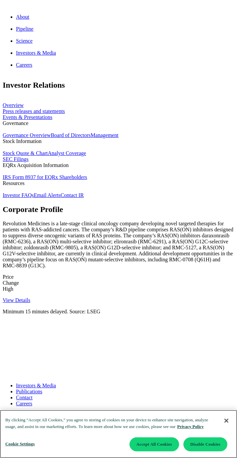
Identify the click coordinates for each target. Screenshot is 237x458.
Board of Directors (71, 135)
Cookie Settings (20, 443)
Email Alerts (47, 195)
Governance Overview (27, 135)
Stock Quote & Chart (25, 153)
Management (104, 135)
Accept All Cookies (154, 444)
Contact (24, 397)
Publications (29, 391)
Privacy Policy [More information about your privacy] (190, 426)
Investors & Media (36, 385)
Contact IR (72, 195)
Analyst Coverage (67, 153)
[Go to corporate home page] (118, 6)
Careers (24, 403)
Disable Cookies (205, 444)
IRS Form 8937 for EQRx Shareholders (45, 177)
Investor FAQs (18, 195)
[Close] (226, 420)
